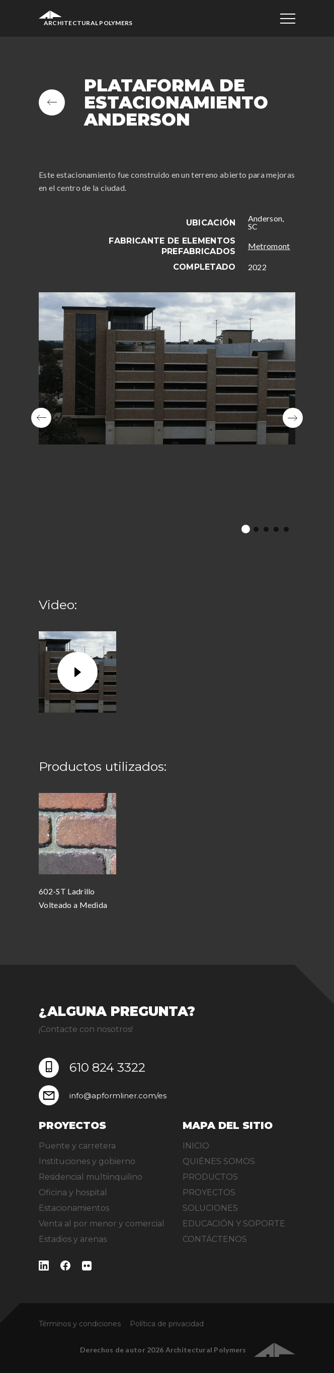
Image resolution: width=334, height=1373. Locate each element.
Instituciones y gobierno (87, 1161)
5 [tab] (286, 529)
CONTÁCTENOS (215, 1239)
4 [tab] (276, 529)
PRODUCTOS (210, 1177)
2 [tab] (256, 529)
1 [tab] (245, 529)
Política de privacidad (167, 1323)
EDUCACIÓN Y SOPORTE (234, 1223)
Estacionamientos (74, 1208)
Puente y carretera (77, 1146)
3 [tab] (266, 529)
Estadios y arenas (73, 1239)
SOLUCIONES (210, 1208)
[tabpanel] (167, 417)
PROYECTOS (209, 1192)
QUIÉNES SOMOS (219, 1161)
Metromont (269, 246)
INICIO (196, 1146)
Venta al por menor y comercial (101, 1223)
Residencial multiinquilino (90, 1177)
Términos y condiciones (80, 1323)
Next (293, 418)
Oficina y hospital (73, 1192)
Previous (41, 418)
